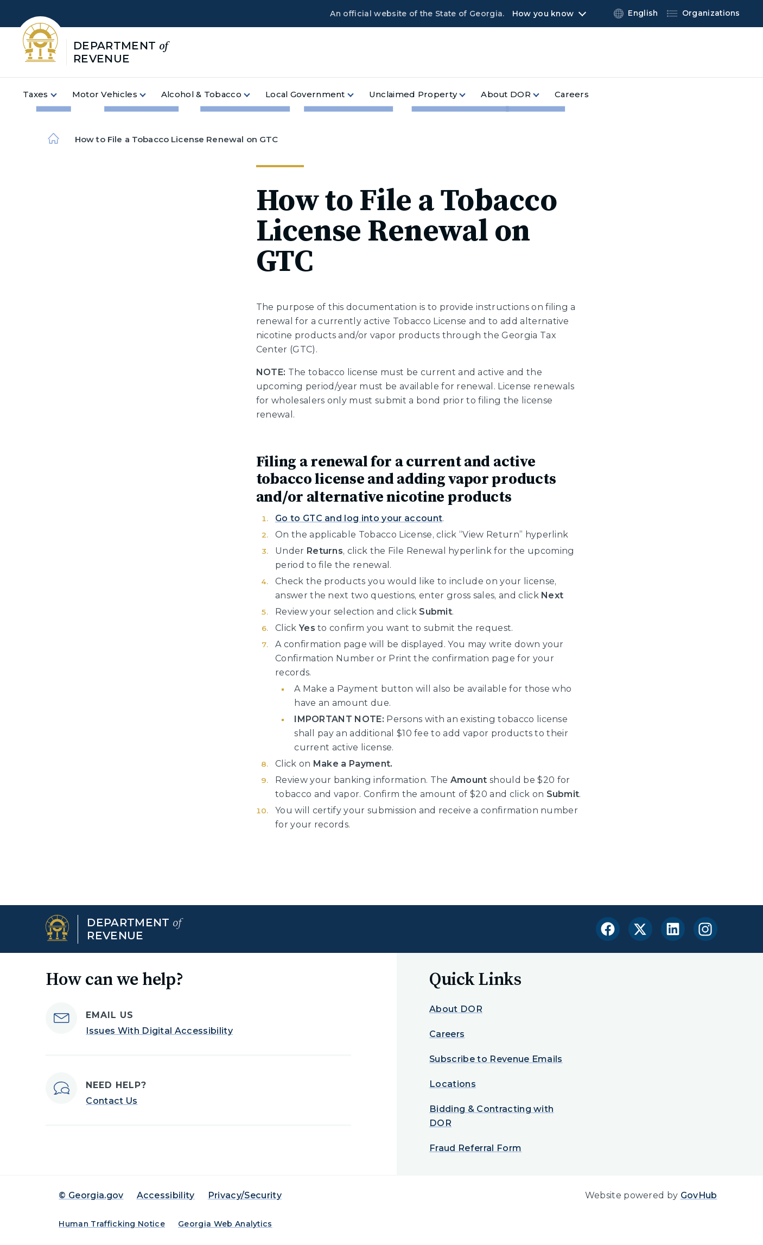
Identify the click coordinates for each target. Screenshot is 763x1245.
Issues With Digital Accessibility (159, 1031)
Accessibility (166, 1195)
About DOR (455, 1009)
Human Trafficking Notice (112, 1224)
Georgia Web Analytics (225, 1224)
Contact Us (111, 1101)
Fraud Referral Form (475, 1148)
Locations (452, 1084)
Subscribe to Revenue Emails (496, 1059)
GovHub (699, 1195)
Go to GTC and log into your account (358, 518)
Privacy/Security (245, 1195)
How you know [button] (543, 13)
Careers (447, 1034)
